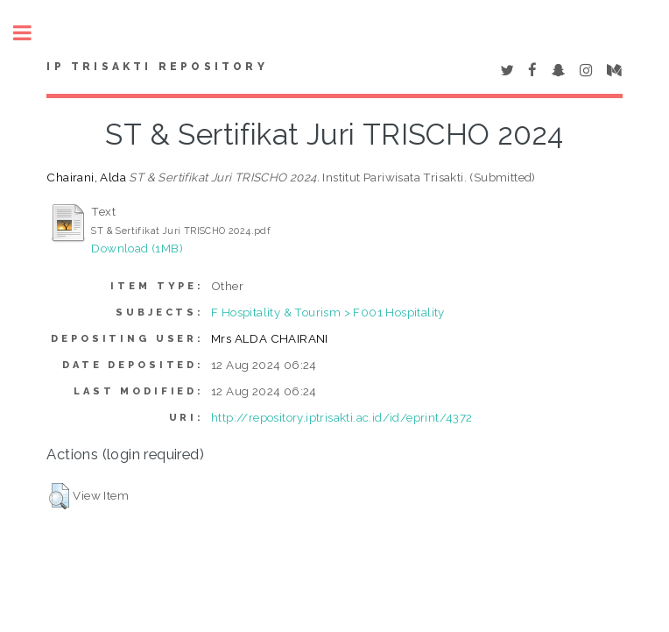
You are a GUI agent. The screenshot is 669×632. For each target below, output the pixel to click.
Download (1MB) (137, 248)
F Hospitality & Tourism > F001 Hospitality (328, 312)
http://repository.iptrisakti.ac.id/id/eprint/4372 (342, 417)
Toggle (31, 33)
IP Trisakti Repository (156, 66)
